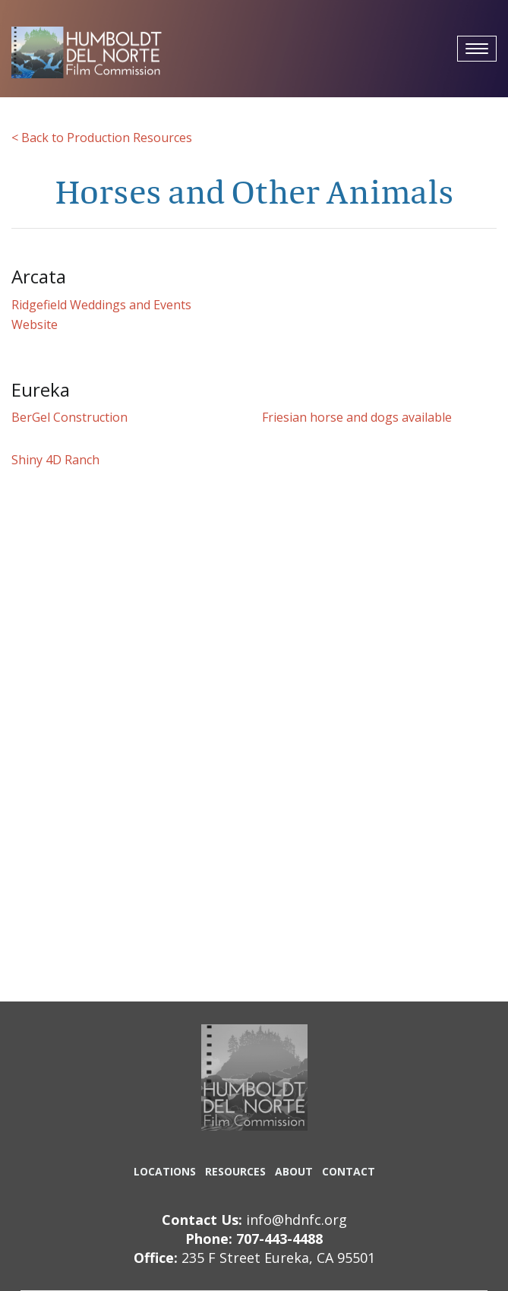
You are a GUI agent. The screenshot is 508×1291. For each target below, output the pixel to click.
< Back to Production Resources (101, 137)
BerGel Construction (69, 417)
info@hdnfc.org (296, 1219)
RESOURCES (235, 1171)
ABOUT (294, 1171)
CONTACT (348, 1171)
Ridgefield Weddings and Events (101, 304)
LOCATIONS (165, 1171)
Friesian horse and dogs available (357, 417)
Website (34, 324)
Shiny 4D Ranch (55, 459)
